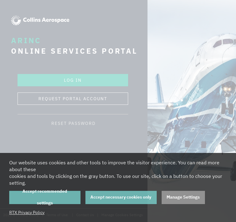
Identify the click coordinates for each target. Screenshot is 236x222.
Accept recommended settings (44, 197)
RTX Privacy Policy (27, 212)
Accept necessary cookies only (120, 197)
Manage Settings (183, 197)
